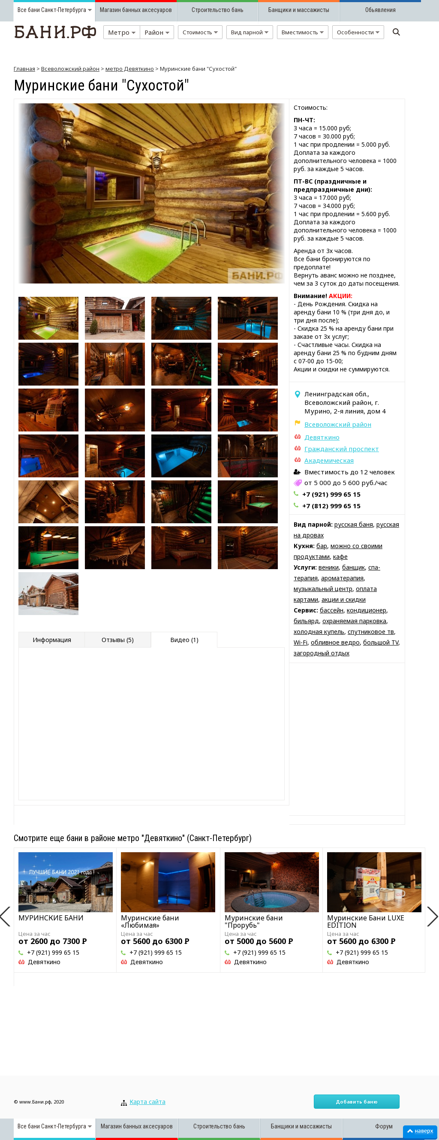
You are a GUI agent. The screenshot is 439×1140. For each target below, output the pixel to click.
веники (329, 567)
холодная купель (319, 631)
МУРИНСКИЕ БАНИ (51, 918)
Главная (24, 68)
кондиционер (366, 610)
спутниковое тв (371, 631)
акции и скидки (344, 599)
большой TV (380, 642)
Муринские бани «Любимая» (150, 921)
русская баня (353, 524)
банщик (353, 567)
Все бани (29, 9)
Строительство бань (218, 9)
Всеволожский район (70, 68)
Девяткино (322, 437)
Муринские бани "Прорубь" (254, 921)
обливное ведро (335, 642)
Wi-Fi (300, 642)
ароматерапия (342, 578)
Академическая (329, 460)
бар (321, 546)
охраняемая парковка (354, 621)
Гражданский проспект (341, 448)
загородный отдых (321, 653)
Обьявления (380, 9)
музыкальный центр (323, 589)
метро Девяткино (129, 68)
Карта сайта (147, 1102)
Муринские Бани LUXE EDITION (365, 921)
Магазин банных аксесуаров (136, 9)
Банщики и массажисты (298, 9)
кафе (340, 556)
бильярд (306, 621)
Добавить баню (357, 1101)
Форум (384, 1126)
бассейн (331, 610)
